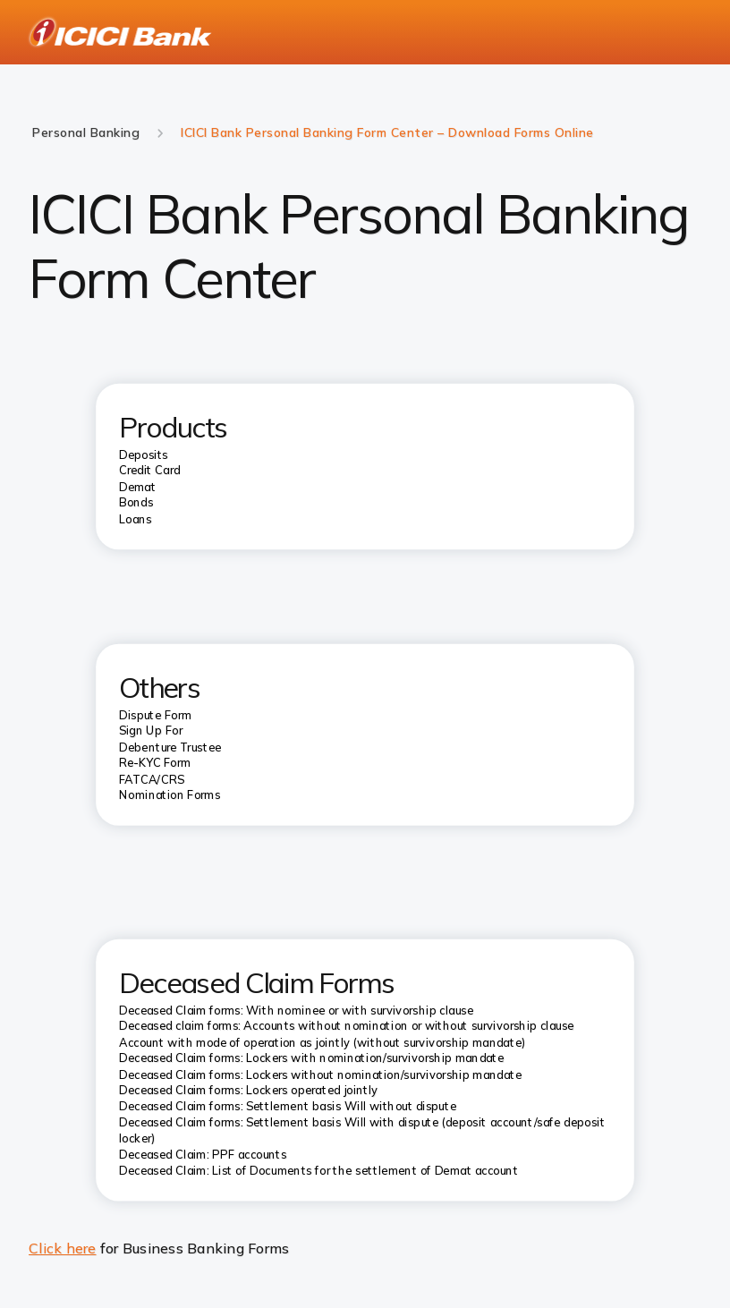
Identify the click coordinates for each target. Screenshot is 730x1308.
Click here (63, 1248)
